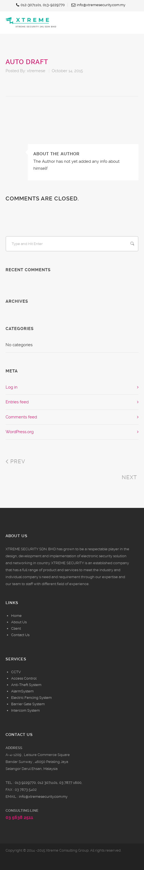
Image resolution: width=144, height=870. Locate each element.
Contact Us (20, 635)
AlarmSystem (22, 691)
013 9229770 (25, 783)
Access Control (23, 678)
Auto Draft (27, 62)
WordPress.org (20, 431)
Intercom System (25, 710)
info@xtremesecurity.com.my (43, 796)
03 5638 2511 (19, 817)
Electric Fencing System (31, 697)
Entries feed (17, 401)
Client (16, 628)
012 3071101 (48, 783)
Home (16, 616)
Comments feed (21, 417)
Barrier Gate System (28, 704)
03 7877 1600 (70, 783)
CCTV (16, 672)
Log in (12, 387)
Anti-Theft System (26, 685)
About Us (19, 622)
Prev (15, 461)
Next (130, 477)
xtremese (36, 70)
